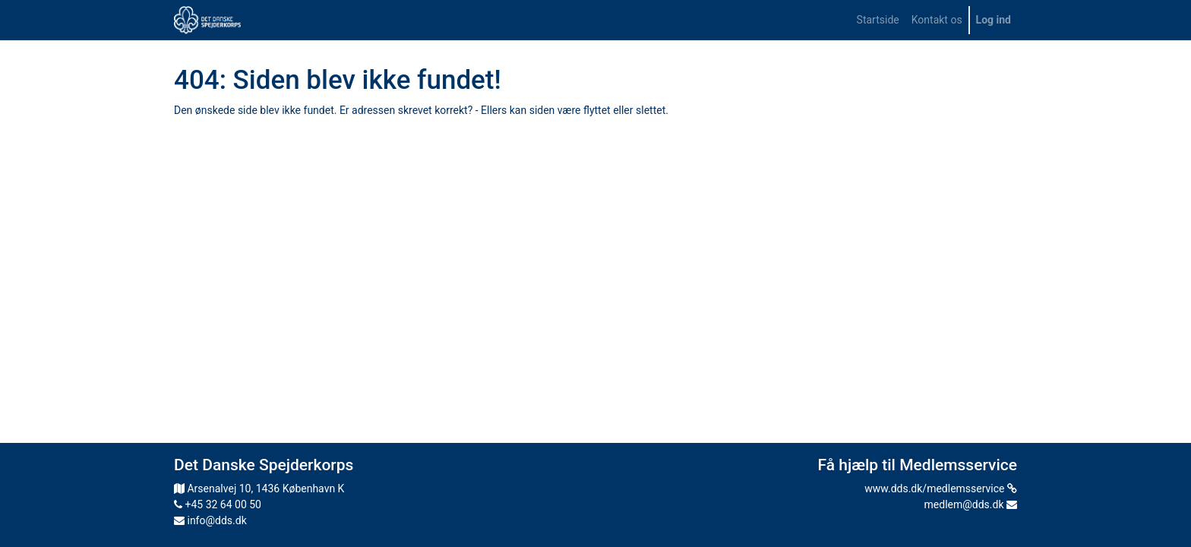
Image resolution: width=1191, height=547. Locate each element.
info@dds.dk (210, 520)
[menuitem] (878, 20)
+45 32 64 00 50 (217, 504)
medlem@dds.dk (970, 504)
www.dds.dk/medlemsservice (940, 488)
